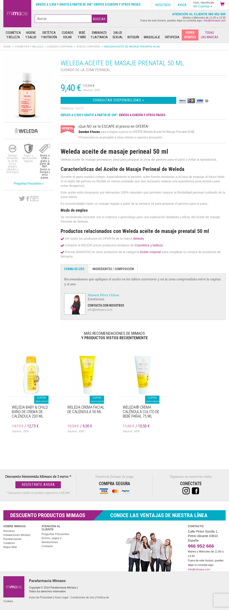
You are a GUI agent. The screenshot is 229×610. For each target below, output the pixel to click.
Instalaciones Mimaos (16, 535)
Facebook (27, 198)
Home (7, 46)
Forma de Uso (74, 269)
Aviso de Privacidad (40, 597)
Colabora (9, 543)
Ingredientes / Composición (113, 269)
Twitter (22, 198)
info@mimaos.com (215, 20)
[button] (223, 4)
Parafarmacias (12, 539)
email (34, 198)
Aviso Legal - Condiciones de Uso (74, 597)
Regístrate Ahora (38, 484)
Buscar (99, 19)
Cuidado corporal (60, 46)
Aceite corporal (88, 46)
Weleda (138, 238)
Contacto (47, 546)
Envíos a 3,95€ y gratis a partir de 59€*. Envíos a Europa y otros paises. (88, 4)
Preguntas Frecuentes (55, 534)
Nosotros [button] (163, 5)
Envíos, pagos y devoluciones (52, 540)
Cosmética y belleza (29, 46)
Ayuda (182, 5)
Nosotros (9, 531)
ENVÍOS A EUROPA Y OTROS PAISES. (142, 115)
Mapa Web (10, 547)
